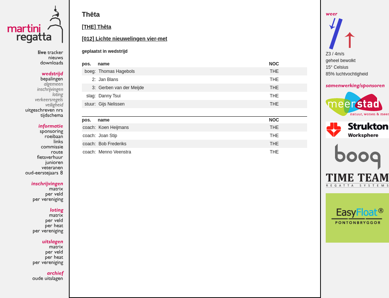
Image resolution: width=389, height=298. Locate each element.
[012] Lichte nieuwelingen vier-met (124, 39)
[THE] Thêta (96, 27)
